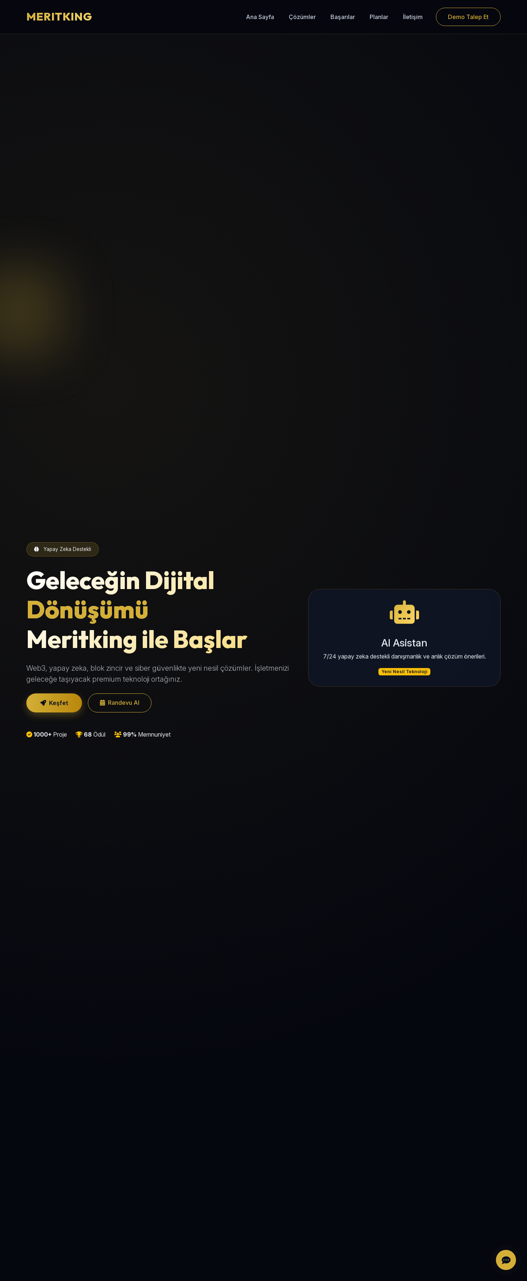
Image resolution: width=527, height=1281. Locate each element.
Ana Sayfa (260, 17)
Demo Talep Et (468, 17)
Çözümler (302, 17)
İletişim (413, 17)
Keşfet (54, 703)
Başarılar (342, 17)
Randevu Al (119, 702)
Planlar (379, 17)
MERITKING (59, 16)
